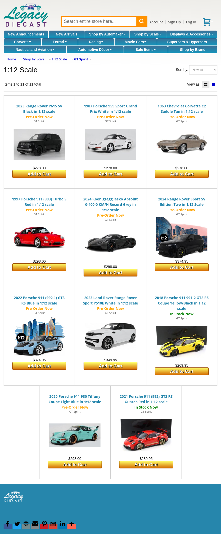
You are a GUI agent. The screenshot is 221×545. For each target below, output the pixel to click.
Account (156, 22)
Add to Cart (39, 174)
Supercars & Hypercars (187, 42)
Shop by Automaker (107, 34)
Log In (191, 22)
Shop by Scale (148, 34)
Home (11, 59)
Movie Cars (136, 42)
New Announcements (26, 34)
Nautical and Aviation (35, 50)
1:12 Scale (59, 59)
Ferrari (60, 42)
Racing (96, 42)
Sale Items (146, 50)
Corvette (22, 42)
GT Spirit (81, 59)
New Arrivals (66, 34)
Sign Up (174, 22)
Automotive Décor (95, 50)
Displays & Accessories (191, 34)
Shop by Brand (193, 50)
